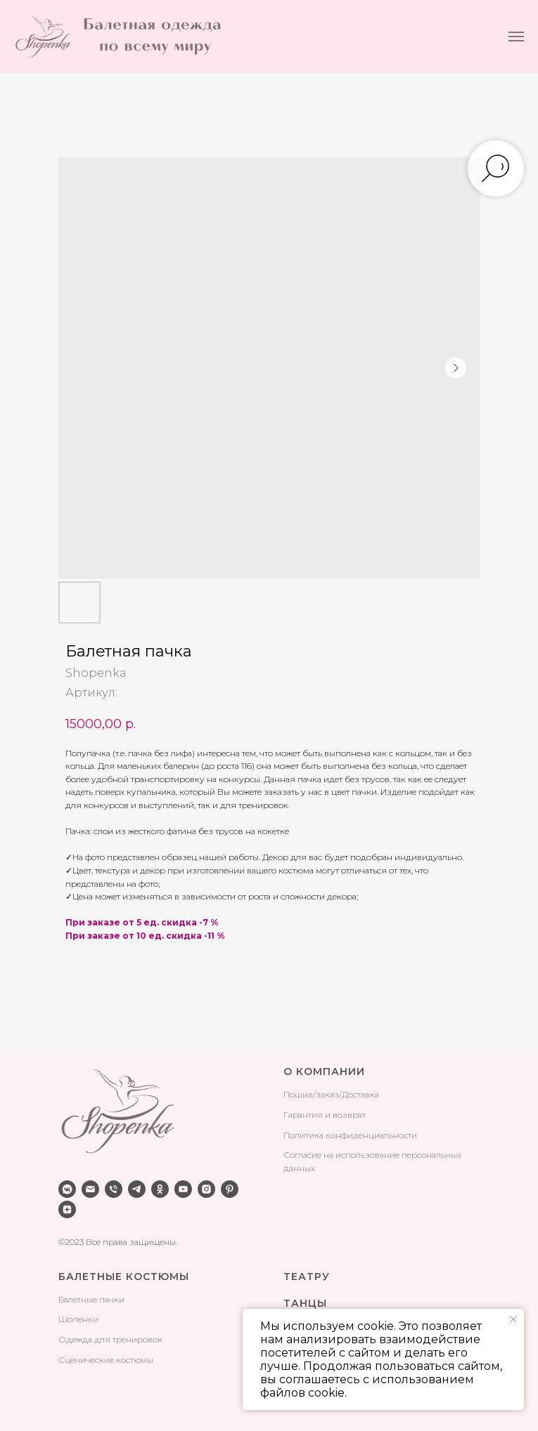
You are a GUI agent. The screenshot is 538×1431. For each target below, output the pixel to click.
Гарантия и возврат (324, 1114)
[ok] (160, 1189)
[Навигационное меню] (516, 36)
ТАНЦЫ (305, 1303)
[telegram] (137, 1189)
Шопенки (78, 1319)
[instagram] (206, 1189)
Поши (295, 1094)
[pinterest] (229, 1189)
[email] (90, 1189)
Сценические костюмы (105, 1359)
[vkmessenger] (67, 1189)
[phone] (113, 1189)
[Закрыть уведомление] (513, 1319)
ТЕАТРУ (306, 1276)
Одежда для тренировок (110, 1339)
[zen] (67, 1209)
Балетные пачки (91, 1299)
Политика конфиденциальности (350, 1135)
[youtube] (183, 1189)
